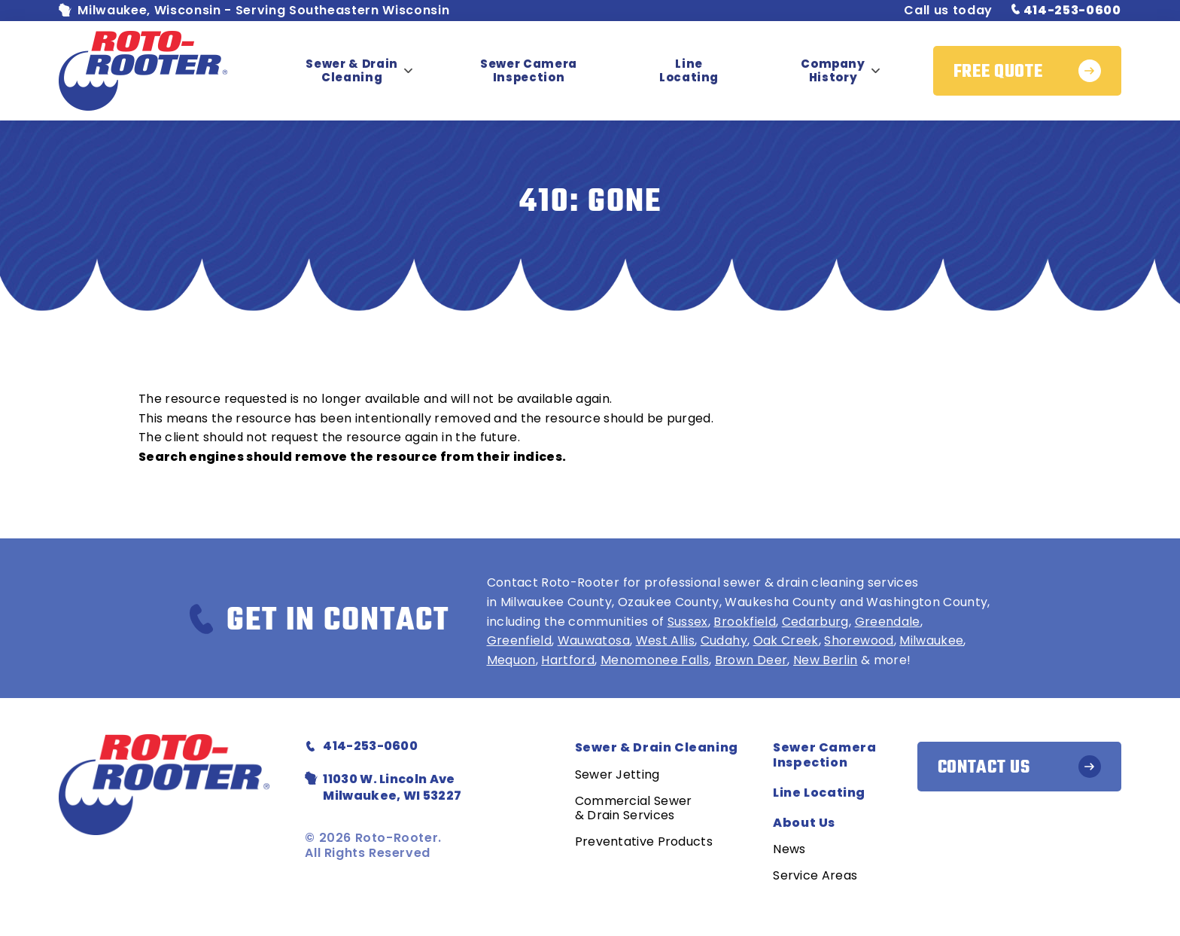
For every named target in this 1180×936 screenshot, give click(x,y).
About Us (804, 822)
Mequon (511, 660)
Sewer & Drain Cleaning (352, 70)
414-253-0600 (1066, 11)
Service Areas (815, 875)
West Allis (665, 640)
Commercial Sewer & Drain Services (633, 808)
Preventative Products (644, 841)
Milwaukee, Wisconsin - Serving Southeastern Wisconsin (254, 10)
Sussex (688, 621)
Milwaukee (931, 640)
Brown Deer (751, 660)
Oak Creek (786, 640)
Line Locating (689, 70)
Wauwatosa (594, 640)
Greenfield (519, 640)
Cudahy (724, 640)
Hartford (568, 660)
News (789, 849)
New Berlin (825, 660)
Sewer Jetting (617, 774)
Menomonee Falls (655, 660)
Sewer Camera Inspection (528, 70)
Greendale (887, 621)
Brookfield (744, 621)
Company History (833, 70)
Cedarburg (815, 621)
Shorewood (858, 640)
